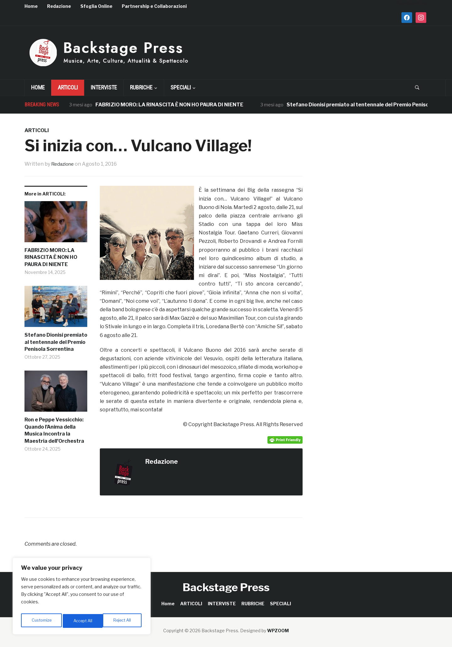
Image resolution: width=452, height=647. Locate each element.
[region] (82, 597)
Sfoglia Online (96, 6)
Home (31, 6)
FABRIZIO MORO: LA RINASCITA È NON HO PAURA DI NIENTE (169, 105)
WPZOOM (278, 630)
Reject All (83, 620)
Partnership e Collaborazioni (154, 6)
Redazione (59, 6)
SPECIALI (180, 87)
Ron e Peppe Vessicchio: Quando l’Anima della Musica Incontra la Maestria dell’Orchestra (54, 430)
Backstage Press (226, 587)
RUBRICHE (141, 87)
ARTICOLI (68, 87)
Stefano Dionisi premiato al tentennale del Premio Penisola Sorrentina (55, 342)
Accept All (122, 620)
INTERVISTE (104, 87)
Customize (41, 620)
